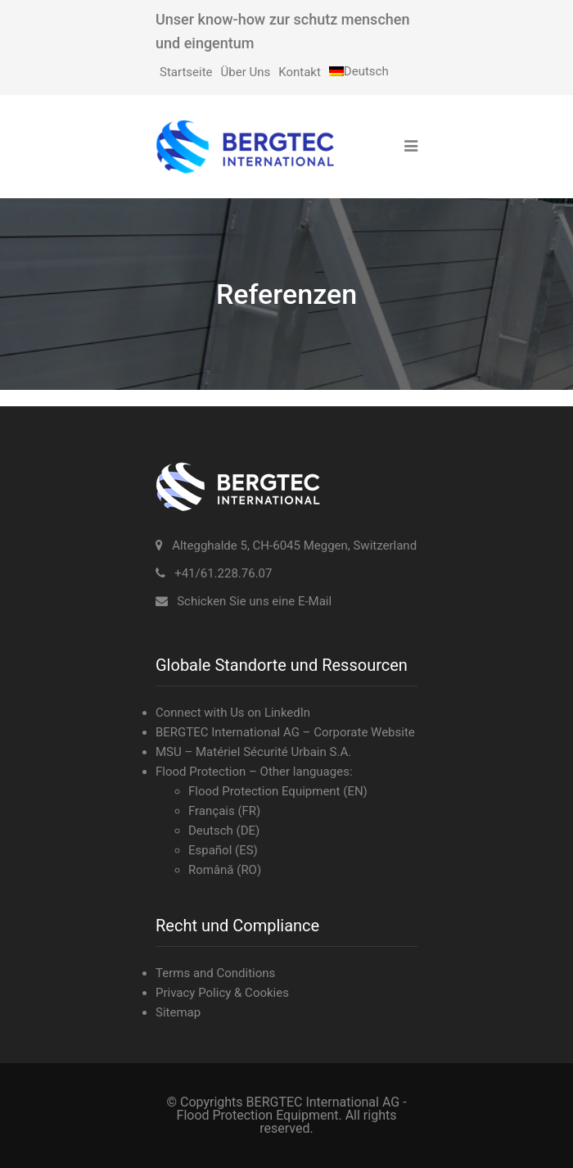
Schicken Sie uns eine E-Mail (254, 601)
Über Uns (246, 72)
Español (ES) (223, 850)
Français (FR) (224, 811)
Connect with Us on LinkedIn (233, 712)
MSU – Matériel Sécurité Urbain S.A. (253, 752)
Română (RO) (224, 869)
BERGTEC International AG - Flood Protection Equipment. (292, 1108)
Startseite (186, 72)
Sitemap (178, 1012)
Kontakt (299, 72)
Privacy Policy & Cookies (222, 992)
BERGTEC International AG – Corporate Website (285, 732)
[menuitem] (359, 71)
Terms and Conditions (215, 973)
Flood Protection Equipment (264, 791)
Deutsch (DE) (223, 830)
